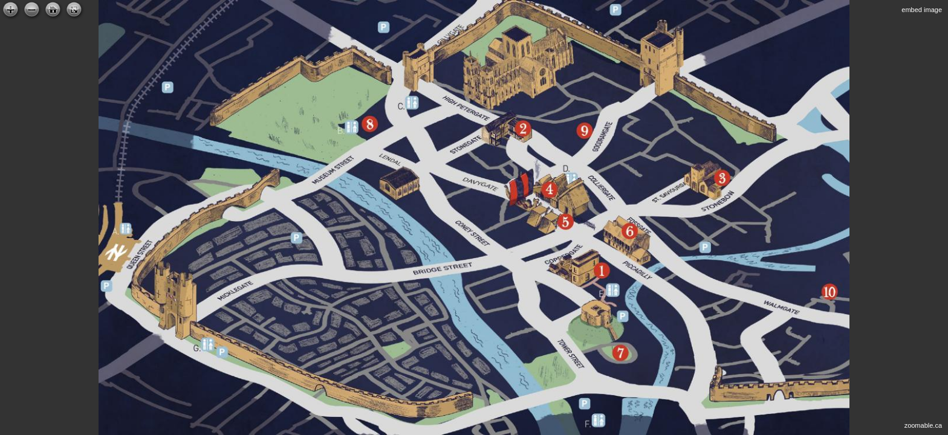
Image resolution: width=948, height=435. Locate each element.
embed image (921, 9)
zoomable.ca (923, 425)
